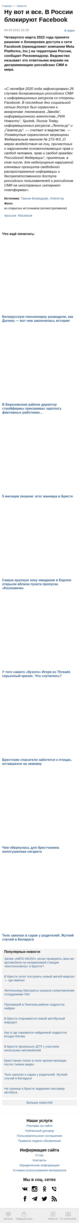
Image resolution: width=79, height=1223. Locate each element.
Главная (7, 6)
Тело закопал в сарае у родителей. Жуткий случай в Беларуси (35, 1076)
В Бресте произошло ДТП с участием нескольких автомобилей (31, 1048)
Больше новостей (39, 1102)
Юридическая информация (40, 1165)
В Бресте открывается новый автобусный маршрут (34, 1020)
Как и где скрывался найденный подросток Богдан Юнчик (35, 1034)
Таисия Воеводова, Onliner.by (42, 198)
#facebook (25, 215)
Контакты (39, 1160)
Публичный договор (39, 1130)
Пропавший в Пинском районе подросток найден (34, 1006)
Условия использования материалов (39, 1170)
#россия (10, 215)
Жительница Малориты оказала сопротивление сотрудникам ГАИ (39, 992)
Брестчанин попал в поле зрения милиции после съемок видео (35, 1062)
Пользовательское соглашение (39, 1135)
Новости (22, 6)
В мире (69, 30)
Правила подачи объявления (39, 1140)
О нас (39, 1155)
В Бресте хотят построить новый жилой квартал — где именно (39, 978)
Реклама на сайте (39, 1125)
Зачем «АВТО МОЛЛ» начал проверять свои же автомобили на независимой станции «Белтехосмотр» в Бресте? (39, 962)
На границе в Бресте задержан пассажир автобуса (34, 1090)
